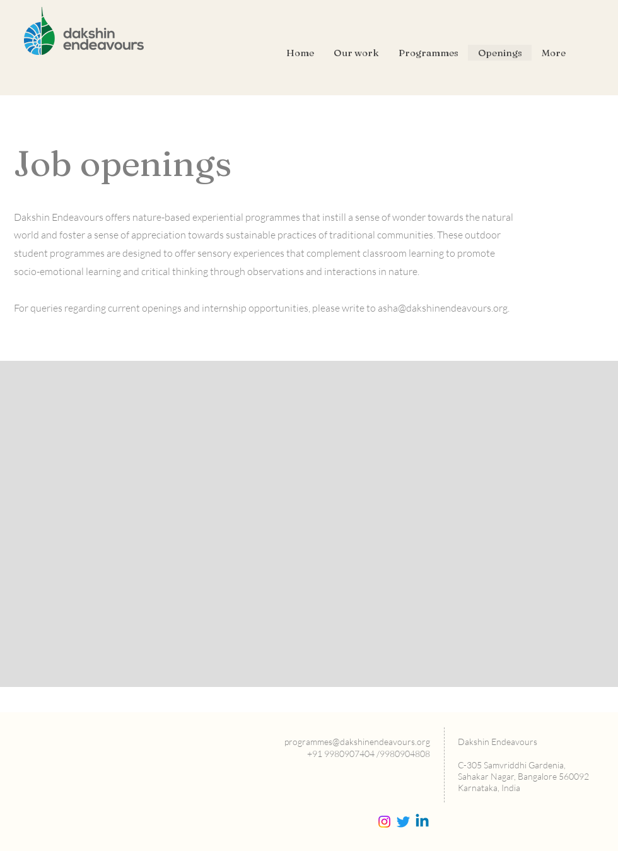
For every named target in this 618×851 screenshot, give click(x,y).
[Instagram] (384, 822)
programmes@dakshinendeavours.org (357, 741)
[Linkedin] (422, 822)
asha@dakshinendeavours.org (443, 308)
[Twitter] (403, 822)
